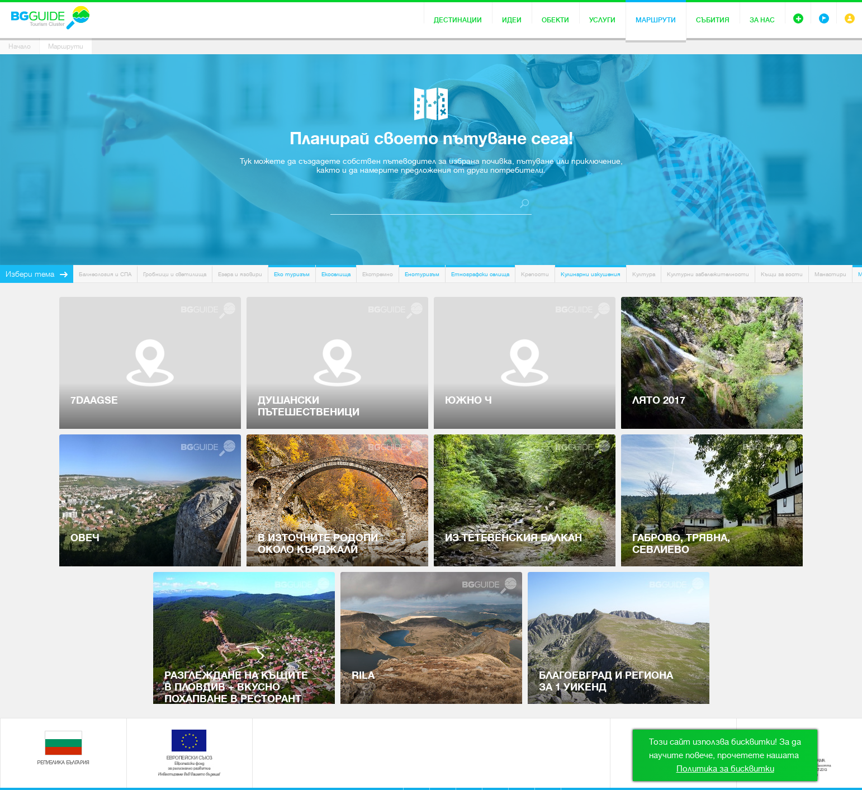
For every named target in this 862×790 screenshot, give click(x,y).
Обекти (555, 20)
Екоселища (336, 274)
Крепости (535, 274)
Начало (19, 46)
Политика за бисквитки (725, 769)
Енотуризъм (422, 274)
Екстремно (377, 274)
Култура (643, 274)
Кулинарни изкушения (591, 274)
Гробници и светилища (174, 274)
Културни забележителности (708, 274)
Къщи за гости (782, 274)
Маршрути (656, 20)
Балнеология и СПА (105, 274)
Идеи (512, 20)
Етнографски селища (480, 274)
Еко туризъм (292, 274)
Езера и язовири (240, 274)
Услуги (602, 20)
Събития (713, 20)
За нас (762, 20)
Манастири (830, 274)
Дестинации (458, 20)
